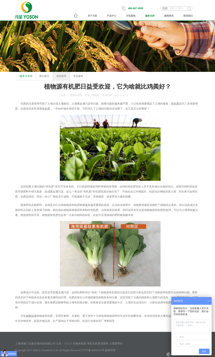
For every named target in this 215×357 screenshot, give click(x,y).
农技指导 (61, 76)
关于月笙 (92, 16)
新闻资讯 (169, 16)
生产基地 (58, 320)
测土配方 (44, 76)
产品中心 (111, 16)
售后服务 (78, 76)
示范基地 (130, 16)
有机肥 (68, 343)
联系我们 (188, 16)
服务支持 (150, 16)
